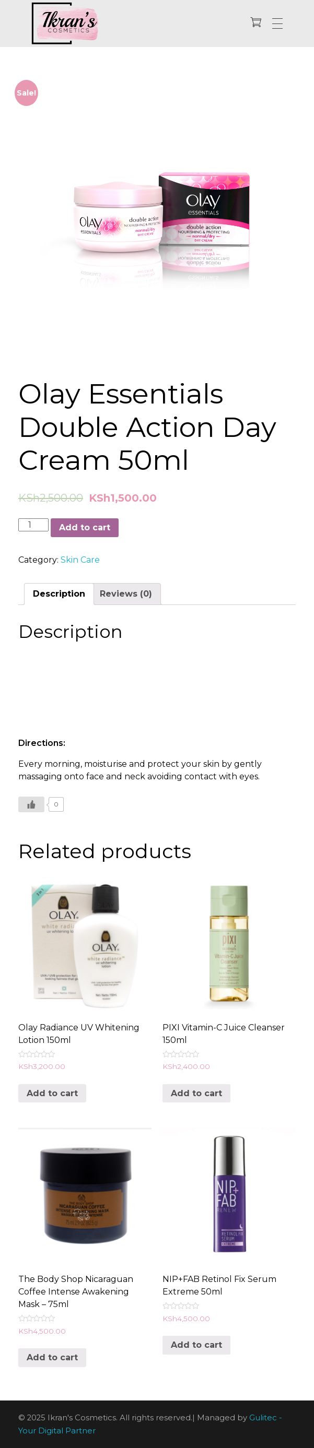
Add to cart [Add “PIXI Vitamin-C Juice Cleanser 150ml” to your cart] (196, 1093)
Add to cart (84, 527)
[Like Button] (31, 804)
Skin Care (80, 560)
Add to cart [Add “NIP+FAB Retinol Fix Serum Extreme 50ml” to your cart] (196, 1345)
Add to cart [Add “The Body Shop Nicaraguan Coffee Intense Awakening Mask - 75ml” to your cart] (52, 1357)
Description (59, 594)
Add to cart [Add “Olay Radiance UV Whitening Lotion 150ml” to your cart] (52, 1093)
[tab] (59, 594)
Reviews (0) (126, 594)
